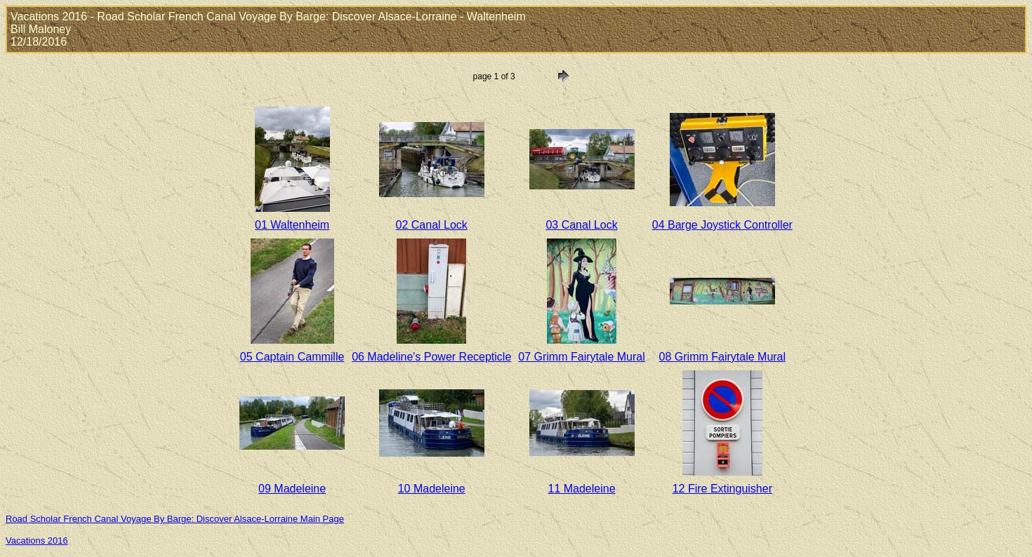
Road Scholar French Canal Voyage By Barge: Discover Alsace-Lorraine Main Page (175, 519)
